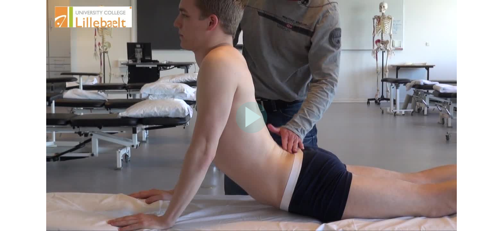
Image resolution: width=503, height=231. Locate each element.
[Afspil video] (251, 131)
